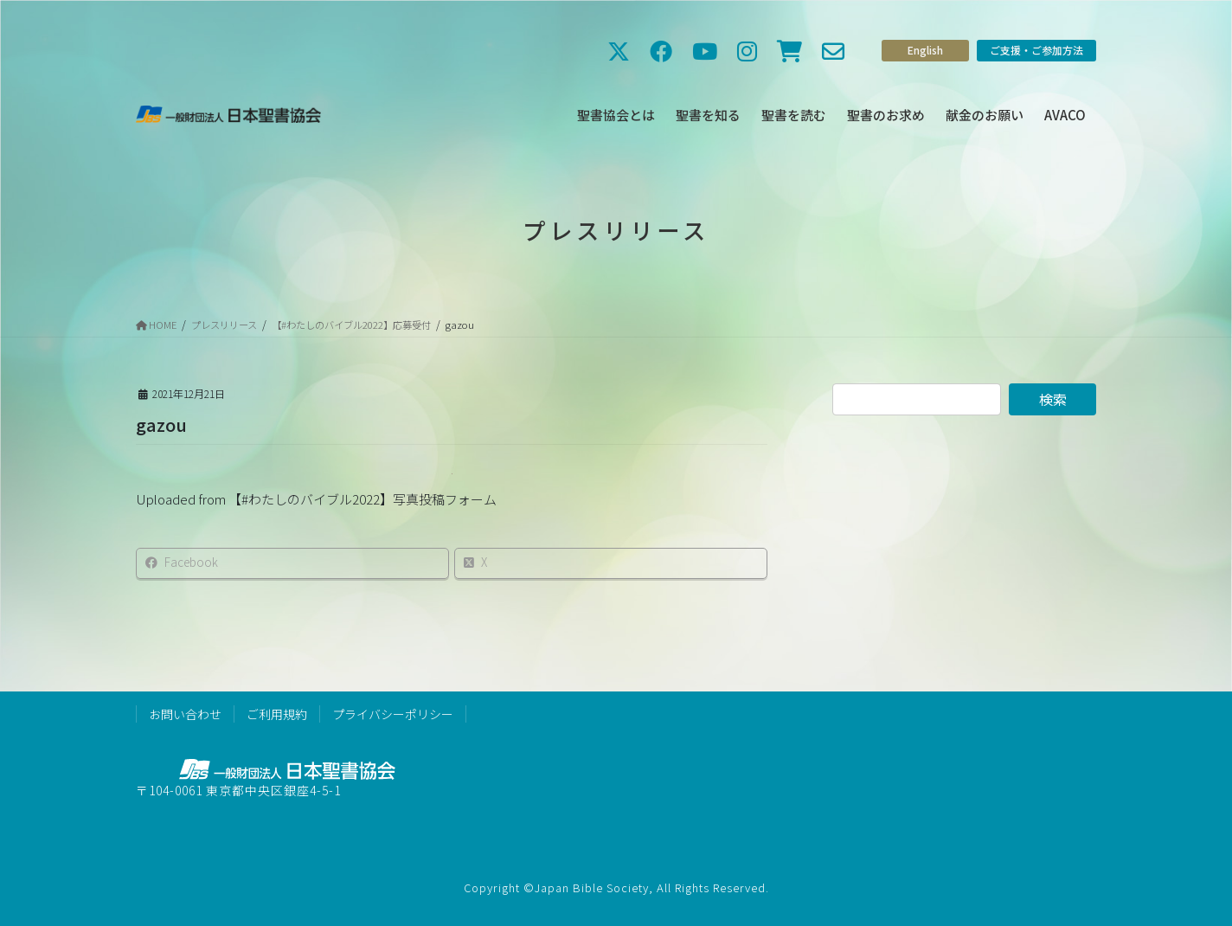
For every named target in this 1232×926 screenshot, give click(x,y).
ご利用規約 (277, 714)
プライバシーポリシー (392, 714)
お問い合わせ (185, 714)
